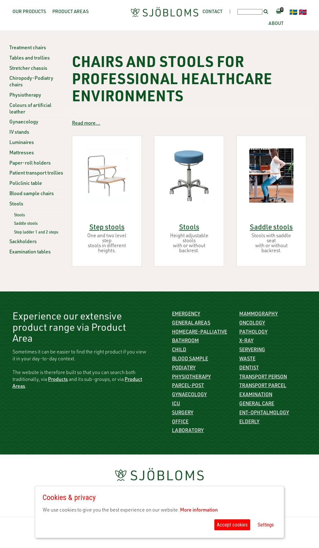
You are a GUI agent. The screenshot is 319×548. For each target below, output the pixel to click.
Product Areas (70, 12)
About (276, 24)
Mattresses (21, 153)
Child (179, 350)
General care (256, 404)
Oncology (252, 323)
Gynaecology (23, 122)
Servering (252, 350)
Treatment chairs (27, 48)
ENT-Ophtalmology (264, 413)
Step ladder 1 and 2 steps (36, 233)
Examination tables (30, 252)
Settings (266, 525)
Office (180, 422)
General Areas (191, 323)
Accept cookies (232, 525)
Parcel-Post (188, 386)
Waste (247, 359)
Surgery (182, 413)
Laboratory (188, 431)
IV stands (19, 132)
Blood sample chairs (31, 194)
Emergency (186, 314)
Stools (16, 204)
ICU (176, 404)
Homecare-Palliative (199, 332)
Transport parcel (262, 386)
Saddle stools (26, 224)
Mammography (258, 314)
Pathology (253, 332)
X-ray (246, 341)
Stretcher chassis (28, 68)
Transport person (263, 377)
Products (58, 379)
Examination (255, 395)
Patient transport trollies (36, 173)
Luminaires (21, 143)
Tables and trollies (29, 58)
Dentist (249, 368)
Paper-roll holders (30, 163)
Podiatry (184, 368)
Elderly (249, 422)
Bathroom (185, 341)
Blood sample (190, 359)
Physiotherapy (25, 95)
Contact (212, 12)
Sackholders (23, 242)
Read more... (86, 123)
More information (199, 510)
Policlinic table (25, 183)
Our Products (29, 12)
